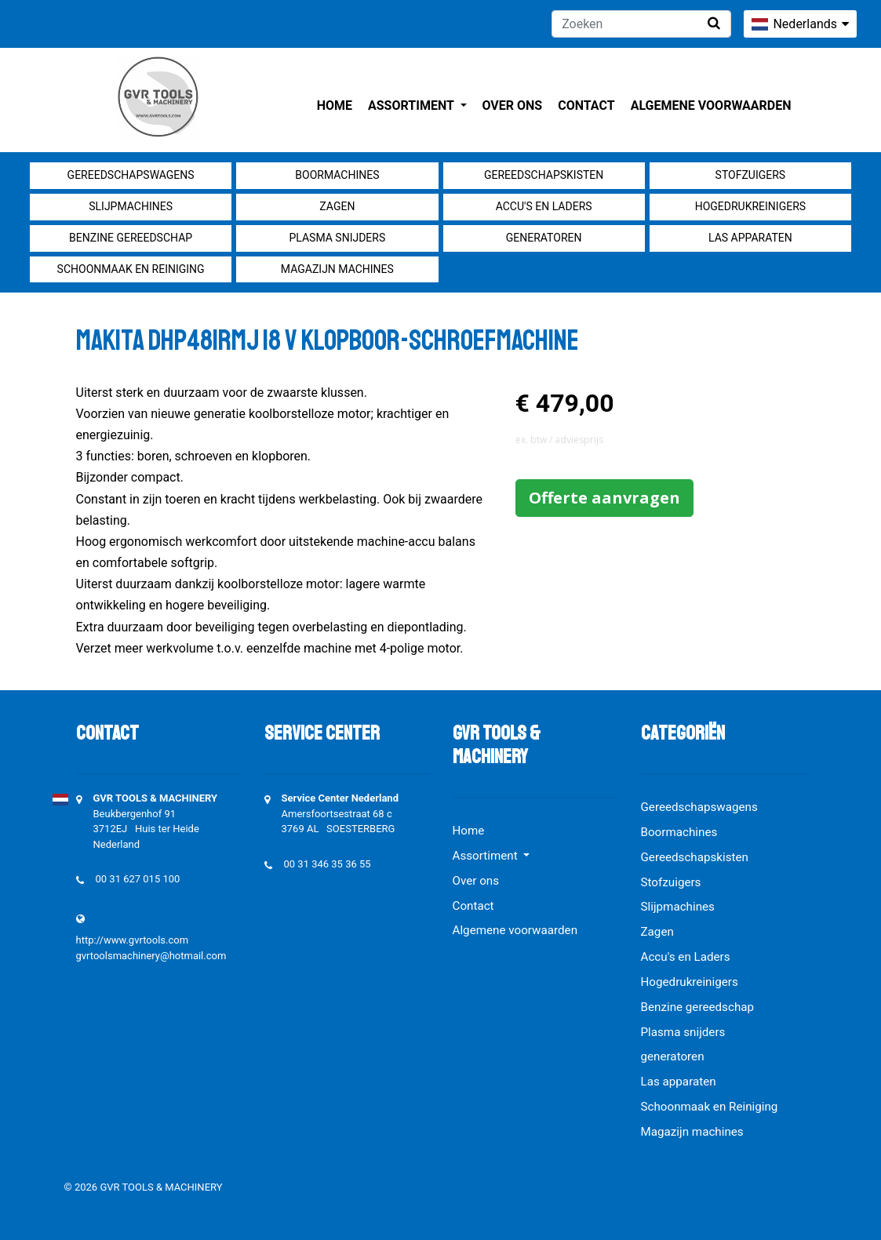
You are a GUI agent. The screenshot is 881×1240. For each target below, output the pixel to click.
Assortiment (412, 105)
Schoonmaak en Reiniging (131, 269)
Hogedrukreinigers (750, 206)
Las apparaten (750, 237)
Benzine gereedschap (130, 237)
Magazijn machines (337, 269)
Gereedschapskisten (543, 175)
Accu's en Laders (544, 206)
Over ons (512, 105)
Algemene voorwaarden (711, 105)
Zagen (337, 206)
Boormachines (337, 175)
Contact (586, 105)
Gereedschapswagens (131, 175)
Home (334, 105)
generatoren (544, 237)
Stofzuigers (750, 175)
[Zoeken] (641, 24)
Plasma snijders (337, 237)
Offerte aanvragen (604, 497)
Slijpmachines (131, 206)
